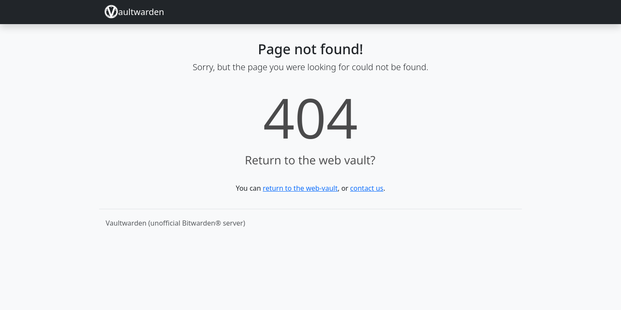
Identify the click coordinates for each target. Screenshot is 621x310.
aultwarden (134, 12)
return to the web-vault (300, 188)
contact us (366, 188)
